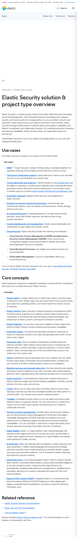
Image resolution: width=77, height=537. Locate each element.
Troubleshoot (60, 16)
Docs (4, 16)
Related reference (18, 497)
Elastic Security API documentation (20, 508)
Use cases (11, 150)
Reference (71, 16)
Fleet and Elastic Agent (14, 513)
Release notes (48, 16)
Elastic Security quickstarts (24, 269)
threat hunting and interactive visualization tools (52, 191)
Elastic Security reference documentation (22, 503)
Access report (70, 2)
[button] (3, 80)
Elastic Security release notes (29, 517)
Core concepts (15, 277)
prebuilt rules (63, 183)
